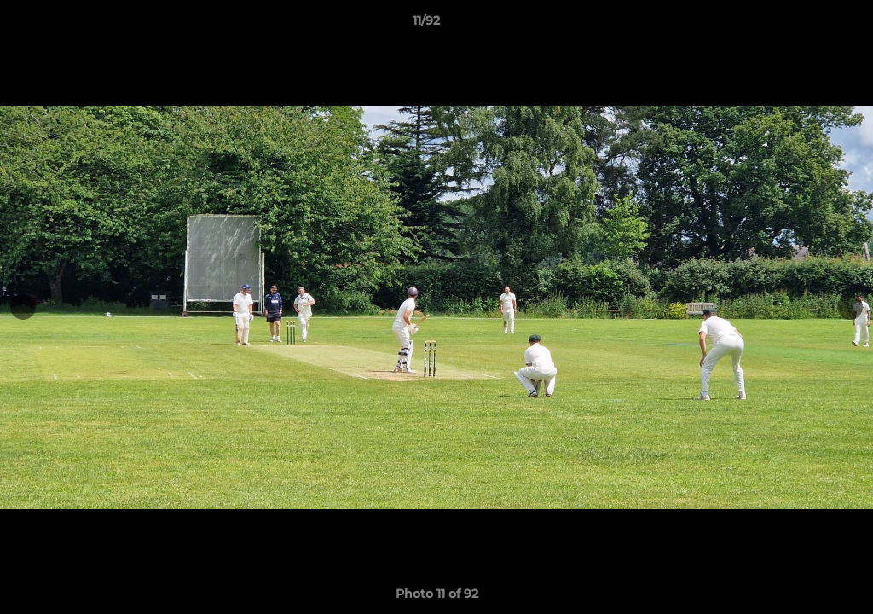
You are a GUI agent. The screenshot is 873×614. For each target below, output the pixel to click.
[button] (801, 24)
